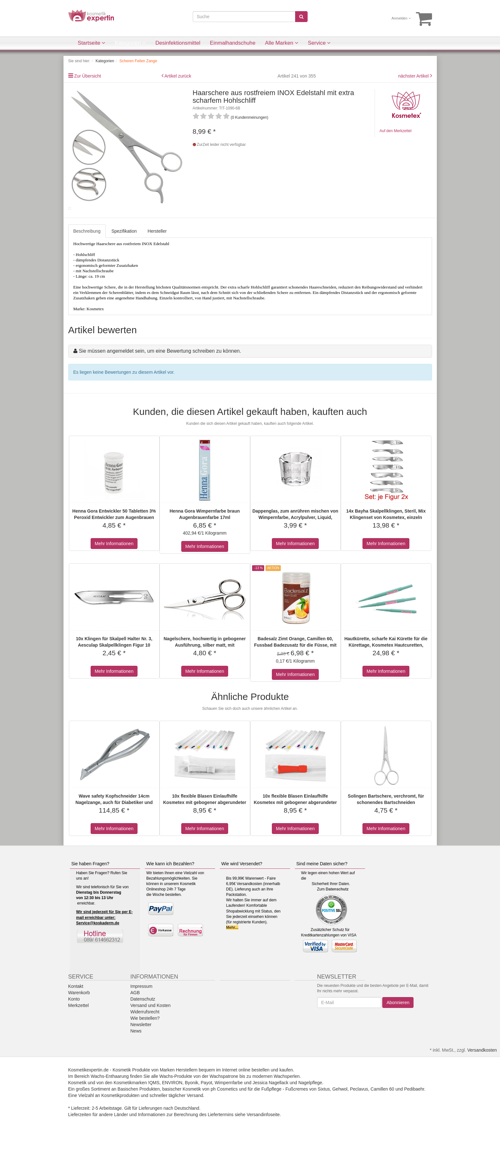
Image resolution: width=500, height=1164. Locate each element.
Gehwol (339, 1116)
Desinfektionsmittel (177, 43)
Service (319, 43)
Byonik (191, 1109)
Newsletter (141, 1051)
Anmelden (401, 18)
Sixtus (324, 1116)
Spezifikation (124, 258)
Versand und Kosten (151, 1032)
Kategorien (130, 43)
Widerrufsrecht (145, 1038)
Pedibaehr (414, 1116)
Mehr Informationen (114, 570)
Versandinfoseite (263, 1141)
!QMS (154, 1109)
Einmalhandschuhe (233, 43)
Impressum (142, 1013)
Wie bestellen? (145, 1045)
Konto (74, 1026)
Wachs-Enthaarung (110, 1103)
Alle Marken (281, 43)
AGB (135, 1019)
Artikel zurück (177, 76)
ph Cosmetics (224, 1116)
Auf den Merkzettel (396, 131)
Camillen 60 (382, 1116)
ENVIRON (172, 1109)
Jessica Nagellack (270, 1109)
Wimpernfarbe (229, 1109)
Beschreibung (87, 258)
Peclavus (359, 1116)
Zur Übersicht (87, 76)
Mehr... (232, 954)
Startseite (92, 43)
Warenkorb (79, 1019)
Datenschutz (337, 916)
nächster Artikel (414, 76)
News (136, 1058)
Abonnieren (397, 1029)
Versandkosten (482, 1077)
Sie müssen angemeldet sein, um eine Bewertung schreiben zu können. (160, 378)
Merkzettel (78, 1032)
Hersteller (157, 258)
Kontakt (75, 1013)
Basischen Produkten (138, 1116)
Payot (206, 1109)
